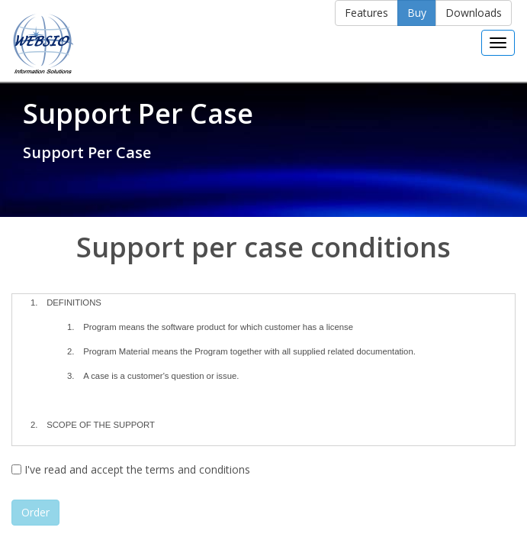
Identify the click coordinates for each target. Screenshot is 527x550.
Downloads (473, 12)
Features (366, 12)
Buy (416, 12)
